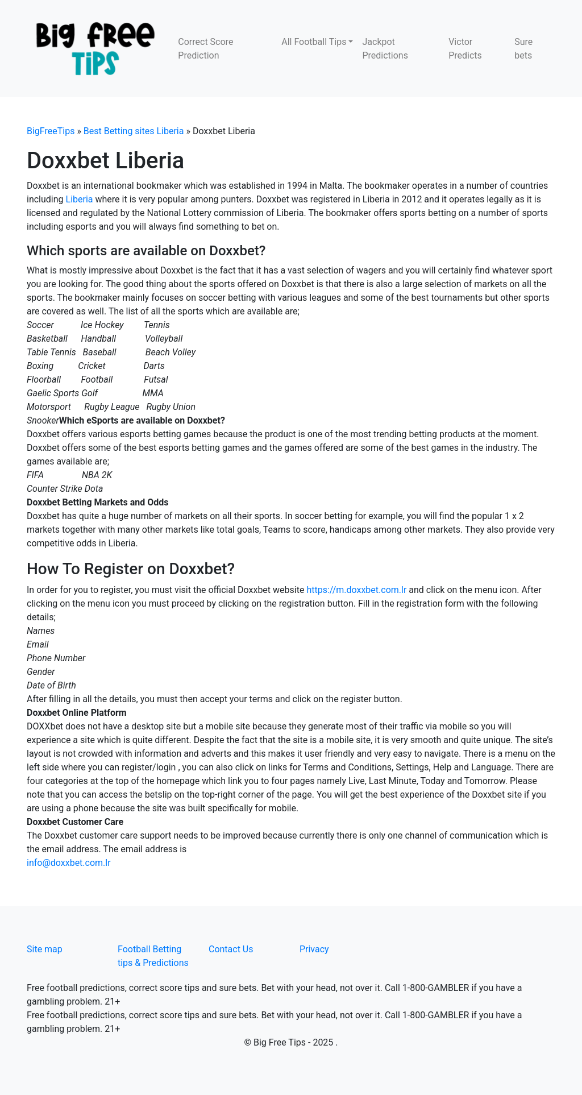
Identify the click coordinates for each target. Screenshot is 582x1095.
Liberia (79, 199)
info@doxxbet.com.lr (69, 862)
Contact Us (231, 949)
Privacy (314, 949)
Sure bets (523, 48)
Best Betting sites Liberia (134, 131)
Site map (45, 949)
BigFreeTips (50, 131)
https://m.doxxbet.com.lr (356, 589)
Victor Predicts (465, 48)
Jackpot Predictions (385, 48)
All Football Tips (313, 41)
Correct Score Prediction (205, 48)
